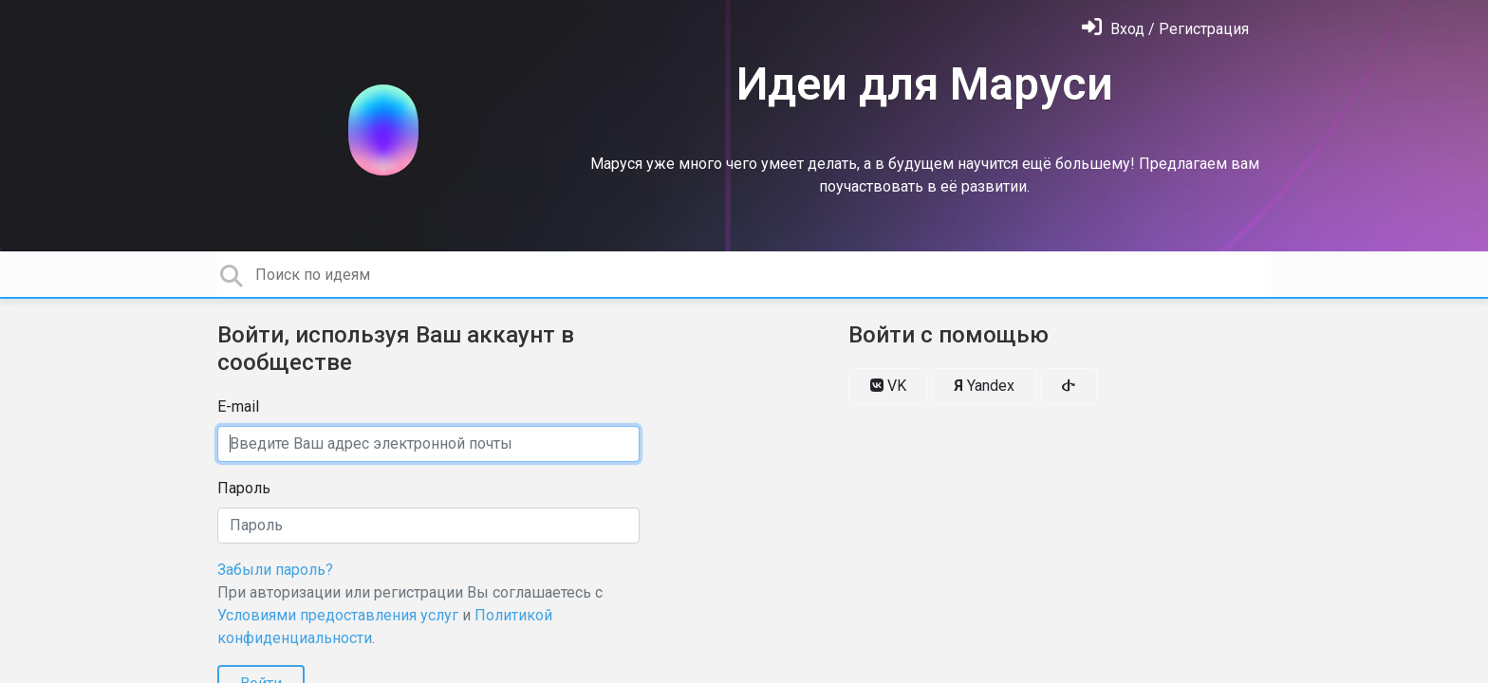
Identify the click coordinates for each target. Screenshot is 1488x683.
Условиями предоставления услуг (337, 615)
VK (888, 386)
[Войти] (1165, 28)
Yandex (984, 386)
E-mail (238, 406)
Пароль (243, 488)
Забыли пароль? (275, 570)
